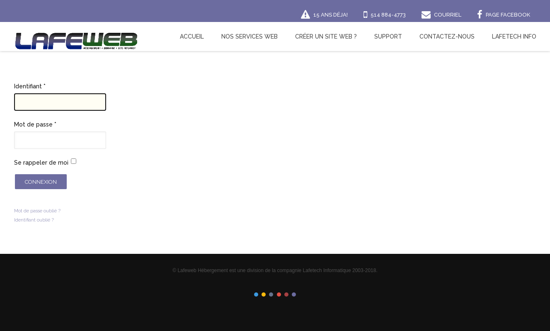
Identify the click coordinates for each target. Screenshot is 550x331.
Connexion (41, 182)
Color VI (294, 294)
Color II (264, 294)
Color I (256, 294)
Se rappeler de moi (41, 162)
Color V (286, 294)
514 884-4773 (388, 15)
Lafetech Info (514, 36)
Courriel (447, 15)
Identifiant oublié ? (34, 220)
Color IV (279, 294)
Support (388, 36)
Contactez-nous (447, 36)
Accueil (192, 36)
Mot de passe (35, 124)
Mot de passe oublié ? (37, 211)
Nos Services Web (249, 36)
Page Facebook (508, 15)
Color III (271, 294)
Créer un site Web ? (326, 36)
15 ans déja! (330, 15)
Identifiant (30, 86)
